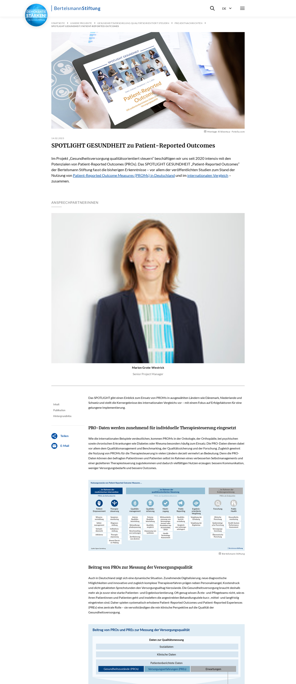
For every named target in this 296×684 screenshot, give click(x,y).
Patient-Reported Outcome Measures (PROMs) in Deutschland (124, 175)
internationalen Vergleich (207, 175)
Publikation (59, 410)
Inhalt (56, 404)
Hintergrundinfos (62, 416)
